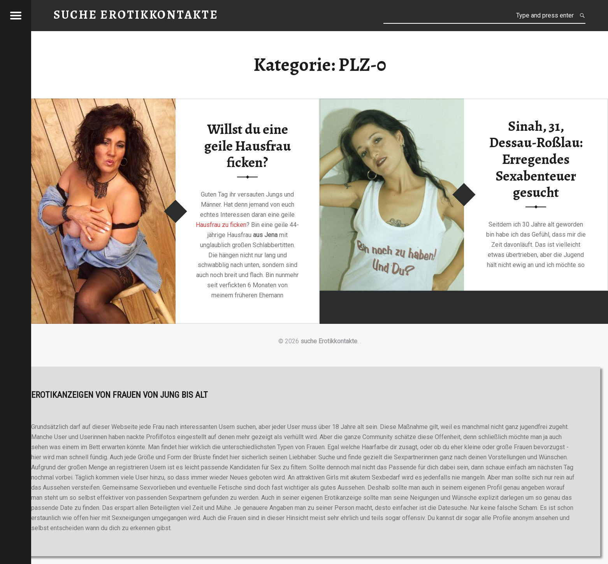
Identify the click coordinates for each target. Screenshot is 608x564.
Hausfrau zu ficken (221, 224)
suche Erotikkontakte (328, 341)
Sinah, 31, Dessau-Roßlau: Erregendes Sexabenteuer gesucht (536, 159)
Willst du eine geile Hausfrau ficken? (247, 146)
